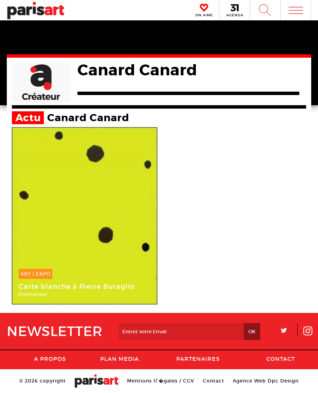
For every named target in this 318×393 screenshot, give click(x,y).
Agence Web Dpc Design (266, 381)
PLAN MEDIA (119, 358)
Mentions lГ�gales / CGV (160, 381)
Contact (280, 358)
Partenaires (198, 358)
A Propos (50, 358)
